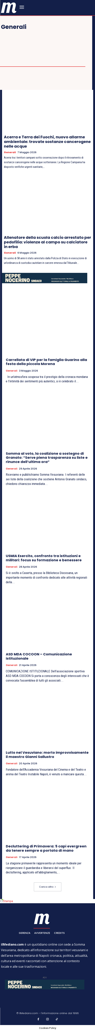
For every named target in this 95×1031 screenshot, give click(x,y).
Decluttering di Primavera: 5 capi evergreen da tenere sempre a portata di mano (46, 848)
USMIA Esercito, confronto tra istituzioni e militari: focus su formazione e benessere (44, 557)
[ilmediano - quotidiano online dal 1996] (8, 7)
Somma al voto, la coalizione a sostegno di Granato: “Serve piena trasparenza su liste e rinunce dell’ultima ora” (47, 457)
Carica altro (47, 886)
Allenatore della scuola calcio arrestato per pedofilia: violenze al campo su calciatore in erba (47, 242)
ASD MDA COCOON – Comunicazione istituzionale (39, 656)
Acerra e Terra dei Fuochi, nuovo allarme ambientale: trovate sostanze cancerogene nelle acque (47, 141)
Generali (10, 152)
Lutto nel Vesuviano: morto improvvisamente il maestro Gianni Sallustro (47, 754)
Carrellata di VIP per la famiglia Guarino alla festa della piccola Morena (46, 361)
